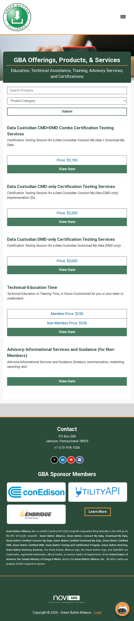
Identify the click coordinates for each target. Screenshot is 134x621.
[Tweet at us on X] (54, 459)
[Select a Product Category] (67, 101)
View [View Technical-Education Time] (67, 332)
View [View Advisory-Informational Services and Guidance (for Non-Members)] (67, 381)
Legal (97, 612)
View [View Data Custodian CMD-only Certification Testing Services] (67, 222)
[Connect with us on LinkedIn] (62, 459)
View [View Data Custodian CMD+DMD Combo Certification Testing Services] (67, 169)
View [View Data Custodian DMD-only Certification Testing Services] (67, 270)
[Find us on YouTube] (71, 459)
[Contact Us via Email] (80, 459)
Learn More (98, 512)
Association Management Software (67, 599)
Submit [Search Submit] (67, 111)
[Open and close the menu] (80, 17)
